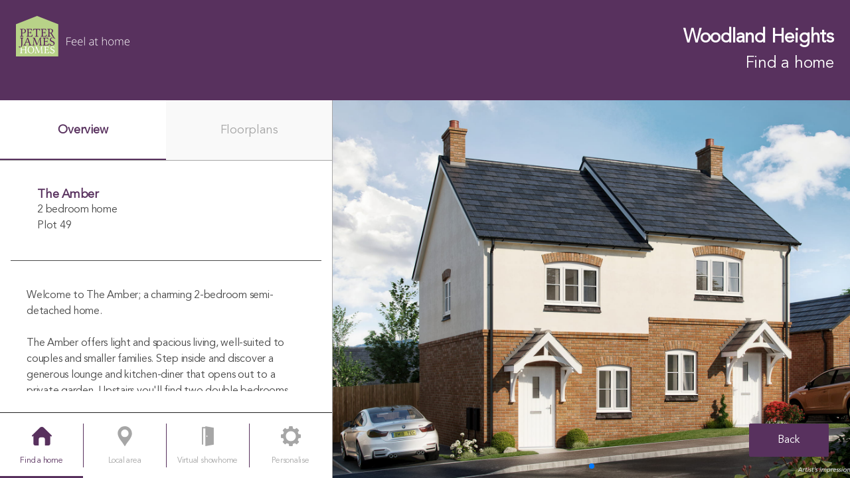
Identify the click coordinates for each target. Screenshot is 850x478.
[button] (591, 466)
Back (789, 440)
